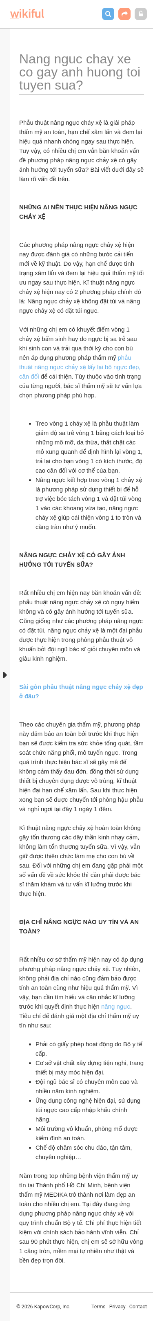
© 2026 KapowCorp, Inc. (43, 1307)
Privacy (117, 1307)
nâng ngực (115, 1006)
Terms (98, 1307)
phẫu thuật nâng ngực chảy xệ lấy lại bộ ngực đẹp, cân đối (80, 367)
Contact (138, 1307)
